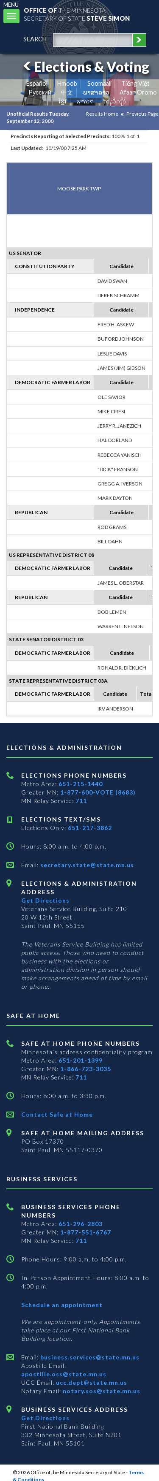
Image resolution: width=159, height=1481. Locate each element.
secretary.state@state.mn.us (86, 864)
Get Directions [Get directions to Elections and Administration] (45, 900)
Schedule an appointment (62, 1304)
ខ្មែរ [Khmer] (63, 101)
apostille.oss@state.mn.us (63, 1374)
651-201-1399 (81, 1060)
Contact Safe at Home (57, 1114)
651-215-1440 (81, 783)
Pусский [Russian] (39, 92)
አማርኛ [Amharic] (85, 101)
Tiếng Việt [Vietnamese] (135, 83)
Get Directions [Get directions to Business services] (45, 1417)
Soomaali (99, 83)
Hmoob (67, 83)
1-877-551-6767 (85, 1232)
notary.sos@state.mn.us (100, 1390)
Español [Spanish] (36, 83)
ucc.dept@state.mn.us (90, 1382)
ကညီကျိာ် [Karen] (114, 101)
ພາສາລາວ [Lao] (96, 92)
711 (81, 800)
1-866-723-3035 (85, 1068)
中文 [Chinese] (67, 92)
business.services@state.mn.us (89, 1357)
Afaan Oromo (138, 92)
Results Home (102, 114)
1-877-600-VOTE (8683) (98, 792)
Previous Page (142, 114)
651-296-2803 (81, 1223)
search (35, 39)
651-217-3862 (90, 827)
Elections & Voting (84, 66)
